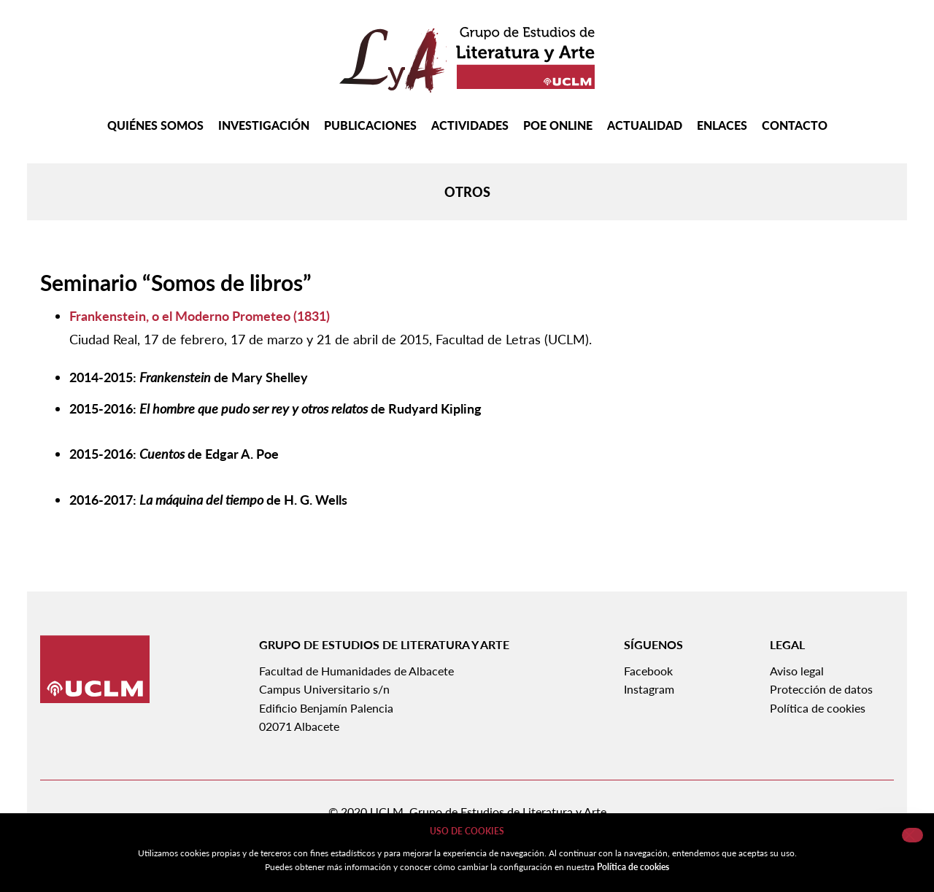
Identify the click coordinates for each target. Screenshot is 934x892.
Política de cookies (817, 708)
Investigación (263, 126)
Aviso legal (797, 671)
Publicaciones (370, 126)
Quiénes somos (155, 126)
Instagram (649, 689)
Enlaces (722, 126)
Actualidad (644, 126)
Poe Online (558, 126)
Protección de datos (821, 689)
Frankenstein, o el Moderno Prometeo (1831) (199, 316)
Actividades (470, 126)
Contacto (794, 126)
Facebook (648, 671)
